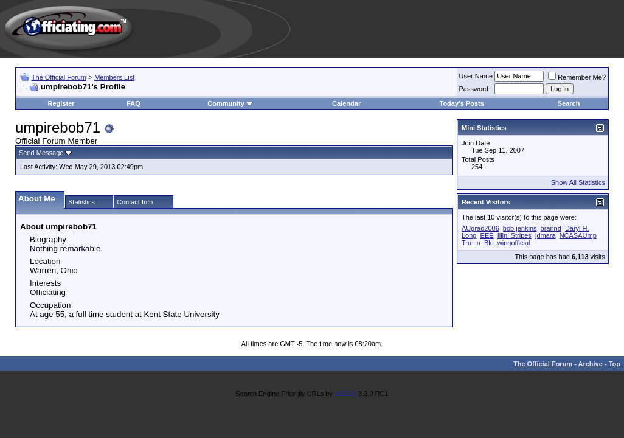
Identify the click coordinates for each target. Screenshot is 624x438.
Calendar (346, 103)
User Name (476, 76)
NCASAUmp (578, 235)
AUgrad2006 (480, 228)
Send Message (41, 152)
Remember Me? (577, 77)
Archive (590, 363)
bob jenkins (520, 228)
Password (473, 88)
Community (230, 103)
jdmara (545, 235)
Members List (114, 77)
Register (61, 103)
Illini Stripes (514, 235)
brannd (551, 228)
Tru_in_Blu (478, 242)
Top (614, 363)
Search (569, 103)
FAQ (133, 103)
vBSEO (345, 393)
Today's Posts (461, 103)
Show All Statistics (578, 182)
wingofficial (513, 242)
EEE (487, 235)
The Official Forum (59, 77)
